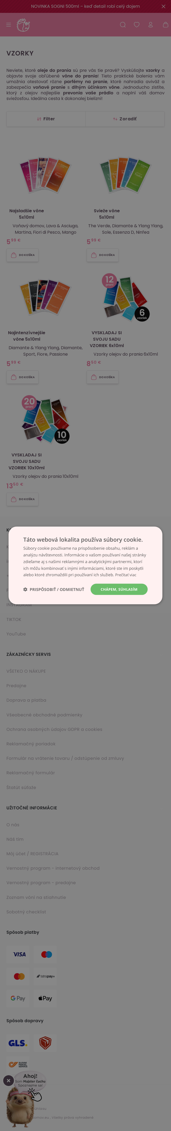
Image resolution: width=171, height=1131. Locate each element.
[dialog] (85, 565)
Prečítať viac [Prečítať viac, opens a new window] (126, 574)
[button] (53, 589)
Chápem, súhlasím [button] (118, 589)
